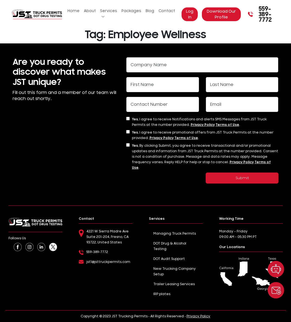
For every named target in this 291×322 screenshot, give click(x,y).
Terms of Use (227, 125)
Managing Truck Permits (174, 233)
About (90, 11)
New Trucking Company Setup (174, 271)
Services (108, 11)
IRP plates (161, 294)
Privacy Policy (203, 125)
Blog (150, 11)
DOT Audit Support (169, 259)
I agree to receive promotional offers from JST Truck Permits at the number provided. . (202, 135)
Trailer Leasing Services (174, 284)
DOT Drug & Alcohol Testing (169, 246)
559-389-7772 (259, 14)
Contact (167, 11)
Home (73, 11)
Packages (131, 11)
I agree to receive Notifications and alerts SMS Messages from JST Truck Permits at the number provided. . (199, 122)
